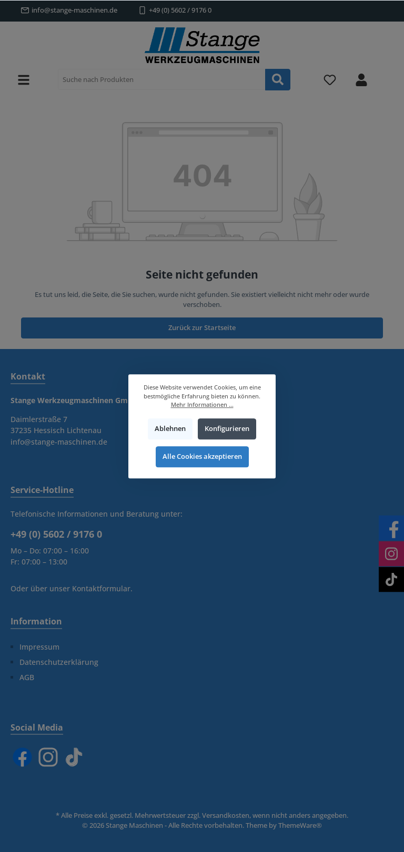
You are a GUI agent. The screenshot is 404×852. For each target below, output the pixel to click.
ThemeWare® (300, 825)
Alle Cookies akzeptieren (202, 456)
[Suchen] (277, 79)
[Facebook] (22, 757)
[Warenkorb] (386, 74)
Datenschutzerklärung (58, 662)
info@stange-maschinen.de (74, 10)
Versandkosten (225, 815)
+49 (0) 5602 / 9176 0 (180, 10)
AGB (26, 677)
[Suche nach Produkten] (162, 79)
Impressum (39, 647)
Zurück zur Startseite (202, 327)
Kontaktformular (101, 588)
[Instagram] (48, 757)
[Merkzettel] (330, 79)
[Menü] (24, 79)
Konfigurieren (227, 428)
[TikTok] (74, 757)
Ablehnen (170, 428)
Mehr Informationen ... (202, 404)
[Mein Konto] (361, 79)
